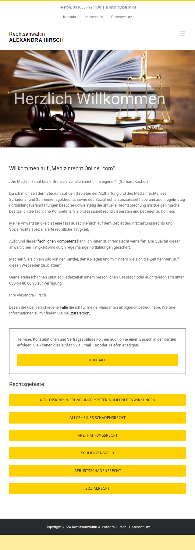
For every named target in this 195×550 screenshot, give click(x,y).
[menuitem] (69, 17)
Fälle (64, 307)
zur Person (80, 313)
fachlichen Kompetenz (56, 241)
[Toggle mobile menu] (182, 33)
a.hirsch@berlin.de (121, 7)
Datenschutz (139, 527)
